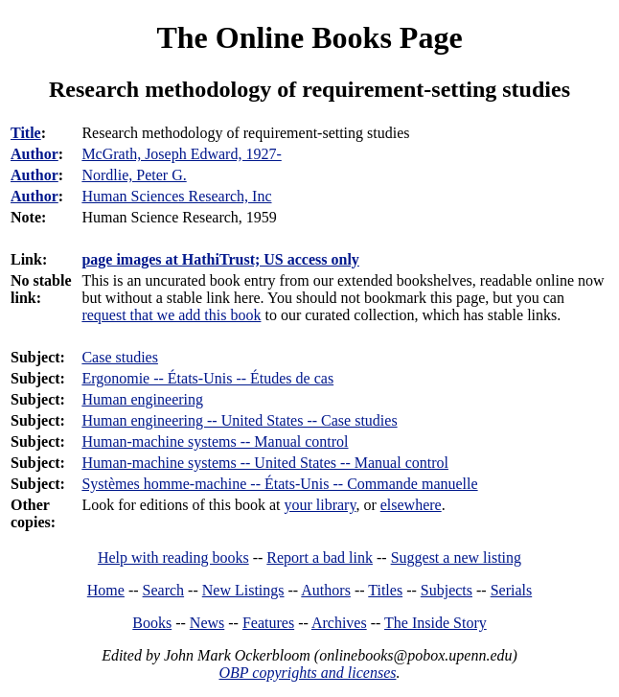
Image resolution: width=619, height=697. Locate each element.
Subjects (446, 590)
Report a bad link (319, 557)
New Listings (243, 590)
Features (268, 623)
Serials (512, 590)
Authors (326, 590)
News (207, 623)
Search (164, 590)
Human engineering (142, 399)
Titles (385, 590)
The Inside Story (435, 623)
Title (26, 133)
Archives (339, 623)
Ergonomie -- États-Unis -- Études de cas (207, 378)
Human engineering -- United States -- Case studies (239, 420)
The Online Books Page (309, 37)
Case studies (119, 357)
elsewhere (411, 505)
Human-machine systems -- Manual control (214, 441)
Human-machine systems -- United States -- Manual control (264, 462)
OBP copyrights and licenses (307, 672)
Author (34, 154)
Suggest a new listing (456, 557)
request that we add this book (171, 315)
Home (106, 590)
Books (152, 623)
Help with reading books (173, 557)
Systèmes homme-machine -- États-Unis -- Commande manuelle (279, 484)
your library (319, 505)
